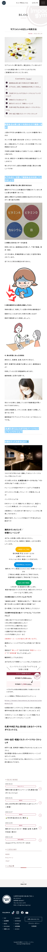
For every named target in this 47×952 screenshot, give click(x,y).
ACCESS (17, 929)
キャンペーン (9, 858)
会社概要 (6, 921)
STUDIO (17, 923)
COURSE (17, 918)
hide (29, 79)
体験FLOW (7, 929)
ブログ (7, 861)
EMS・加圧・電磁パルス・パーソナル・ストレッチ (23, 114)
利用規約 (34, 926)
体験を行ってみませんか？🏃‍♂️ (18, 100)
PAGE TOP (23, 884)
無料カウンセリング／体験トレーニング (21, 103)
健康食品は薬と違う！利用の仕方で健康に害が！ (23, 83)
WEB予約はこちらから (23, 564)
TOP (5, 918)
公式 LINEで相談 (23, 583)
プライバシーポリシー (34, 923)
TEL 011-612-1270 (20, 903)
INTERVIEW (18, 921)
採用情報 (17, 926)
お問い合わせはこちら (33, 919)
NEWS (7, 854)
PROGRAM (7, 926)
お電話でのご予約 (23, 549)
